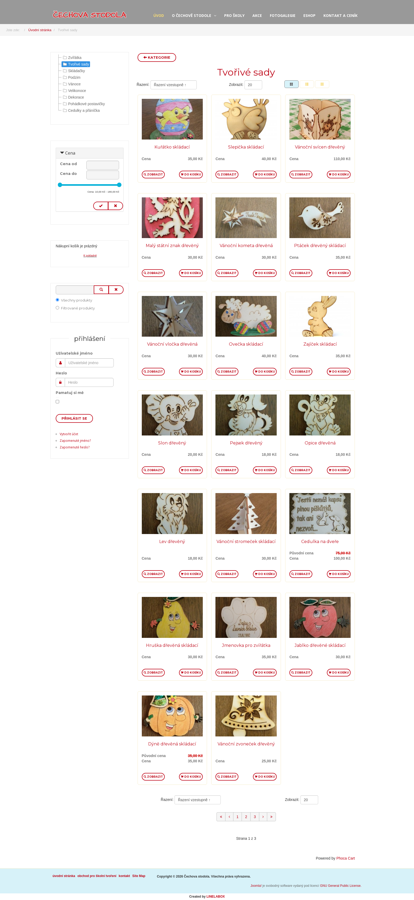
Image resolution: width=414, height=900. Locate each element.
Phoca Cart (345, 858)
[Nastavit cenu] (100, 206)
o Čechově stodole (191, 15)
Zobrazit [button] (153, 174)
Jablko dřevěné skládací (320, 645)
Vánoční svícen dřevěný (320, 147)
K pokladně (90, 255)
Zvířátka (72, 58)
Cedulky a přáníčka (81, 110)
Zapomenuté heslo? (75, 447)
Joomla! (256, 886)
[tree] (90, 84)
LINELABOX (215, 896)
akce (257, 15)
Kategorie (156, 57)
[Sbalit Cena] (62, 153)
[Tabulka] (291, 84)
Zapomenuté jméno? (75, 440)
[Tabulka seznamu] (307, 84)
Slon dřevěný (172, 443)
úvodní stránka (64, 876)
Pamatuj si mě (70, 392)
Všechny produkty (74, 300)
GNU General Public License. (340, 886)
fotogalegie (282, 15)
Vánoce (71, 84)
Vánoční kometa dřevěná (246, 245)
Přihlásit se (74, 418)
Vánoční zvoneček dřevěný (246, 743)
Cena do (68, 173)
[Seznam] (322, 84)
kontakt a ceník (340, 15)
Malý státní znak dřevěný (172, 245)
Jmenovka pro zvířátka (246, 645)
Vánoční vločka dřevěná (172, 344)
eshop (309, 15)
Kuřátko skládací (172, 147)
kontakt (124, 876)
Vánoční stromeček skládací (246, 541)
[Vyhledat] (75, 289)
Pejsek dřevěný (246, 443)
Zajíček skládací (320, 344)
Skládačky (73, 71)
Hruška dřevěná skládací (172, 645)
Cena (70, 153)
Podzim (71, 77)
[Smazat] (116, 289)
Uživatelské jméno (74, 353)
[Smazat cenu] (115, 206)
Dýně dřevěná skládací (172, 743)
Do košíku (191, 174)
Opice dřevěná (320, 443)
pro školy (234, 15)
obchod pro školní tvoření (96, 876)
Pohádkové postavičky (83, 104)
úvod (158, 15)
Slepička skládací (246, 147)
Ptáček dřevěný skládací (320, 245)
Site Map (138, 876)
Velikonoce (74, 91)
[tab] (89, 153)
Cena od (68, 163)
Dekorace (73, 97)
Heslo (61, 373)
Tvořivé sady (75, 64)
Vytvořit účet (69, 434)
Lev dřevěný (172, 541)
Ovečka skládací (246, 344)
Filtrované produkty (75, 308)
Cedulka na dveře (320, 541)
